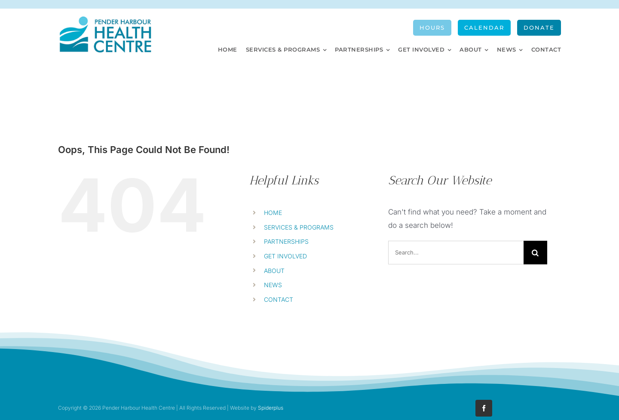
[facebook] (483, 408)
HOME (273, 212)
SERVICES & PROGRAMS (299, 227)
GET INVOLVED (285, 256)
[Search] (535, 252)
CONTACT (278, 299)
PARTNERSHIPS (286, 241)
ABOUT (274, 270)
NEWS (273, 284)
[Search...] (456, 252)
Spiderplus (270, 408)
